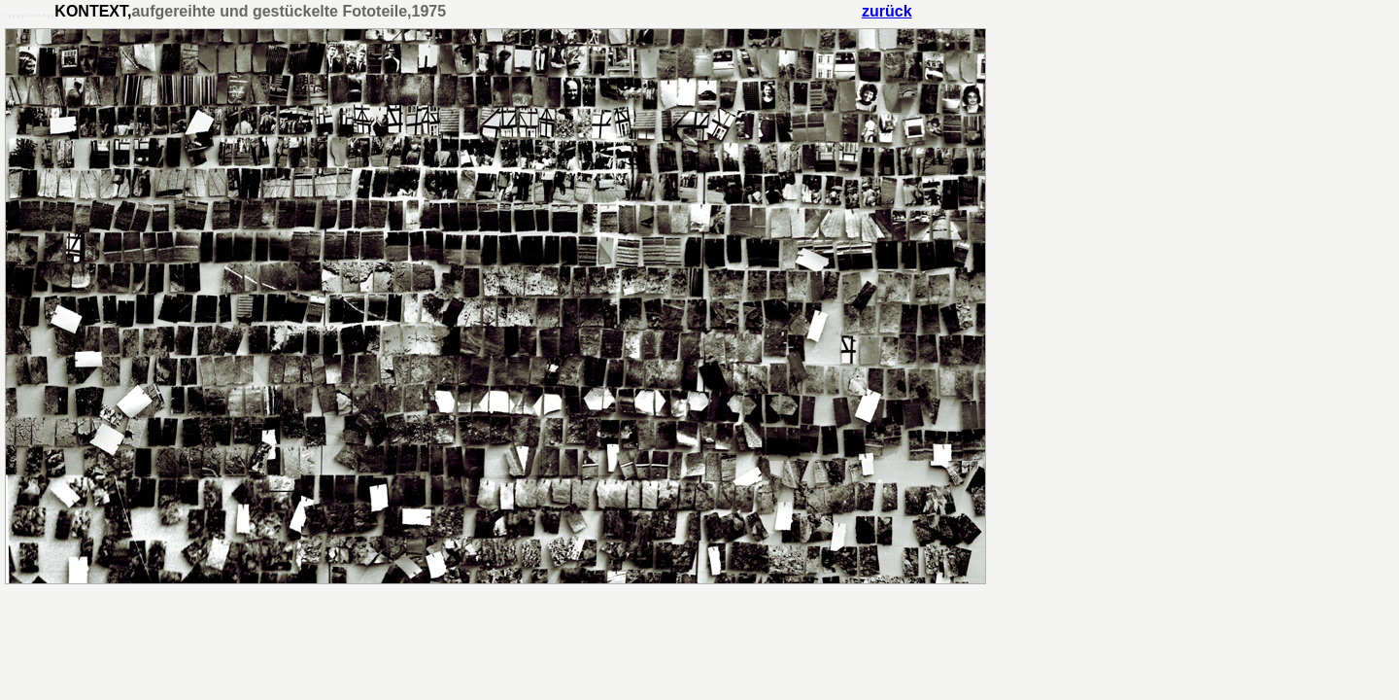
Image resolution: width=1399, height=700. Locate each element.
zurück (887, 11)
